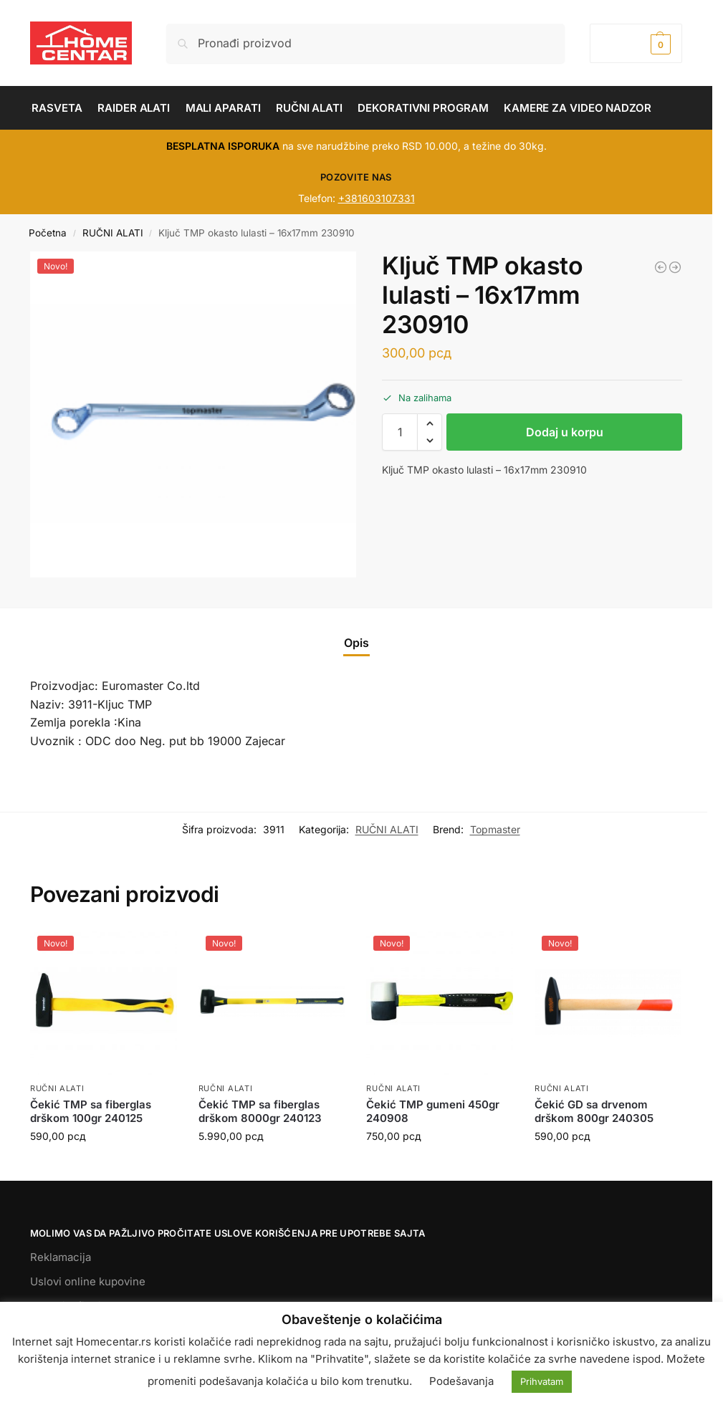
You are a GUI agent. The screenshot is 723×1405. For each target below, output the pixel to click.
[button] (636, 43)
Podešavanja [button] (461, 1381)
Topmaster (495, 829)
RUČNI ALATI (112, 233)
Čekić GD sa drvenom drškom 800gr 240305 (594, 1112)
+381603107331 (376, 198)
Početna (48, 233)
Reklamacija (60, 1257)
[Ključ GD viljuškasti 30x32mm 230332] (660, 267)
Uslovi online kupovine (87, 1281)
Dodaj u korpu (564, 432)
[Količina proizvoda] (400, 432)
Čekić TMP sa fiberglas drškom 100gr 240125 (90, 1112)
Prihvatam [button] (541, 1381)
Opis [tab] (356, 643)
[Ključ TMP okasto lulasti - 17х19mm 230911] (675, 267)
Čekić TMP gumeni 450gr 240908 (432, 1112)
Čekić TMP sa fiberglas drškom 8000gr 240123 (260, 1112)
